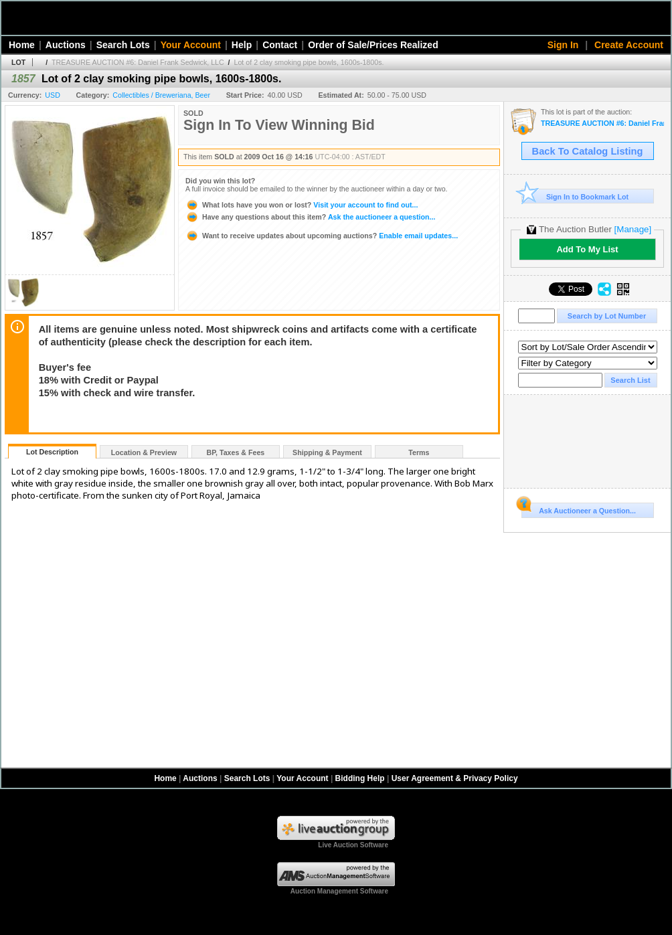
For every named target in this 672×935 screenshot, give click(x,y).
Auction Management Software (339, 891)
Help (242, 44)
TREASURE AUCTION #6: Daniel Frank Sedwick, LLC (138, 62)
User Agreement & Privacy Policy (455, 778)
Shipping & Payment (327, 452)
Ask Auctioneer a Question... (578, 509)
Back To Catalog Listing (587, 151)
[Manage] (633, 229)
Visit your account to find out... (301, 205)
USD (52, 95)
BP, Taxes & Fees (236, 452)
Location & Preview (144, 452)
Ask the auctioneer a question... (310, 217)
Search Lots (123, 44)
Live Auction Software (353, 845)
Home (22, 44)
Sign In (563, 44)
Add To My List (587, 249)
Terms (418, 452)
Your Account (191, 44)
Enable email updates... (321, 236)
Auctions (66, 44)
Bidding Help (360, 778)
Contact (279, 44)
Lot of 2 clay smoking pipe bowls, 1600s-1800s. (309, 62)
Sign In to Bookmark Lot (575, 196)
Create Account (628, 44)
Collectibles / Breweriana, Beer (161, 95)
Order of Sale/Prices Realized (373, 44)
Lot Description (52, 452)
